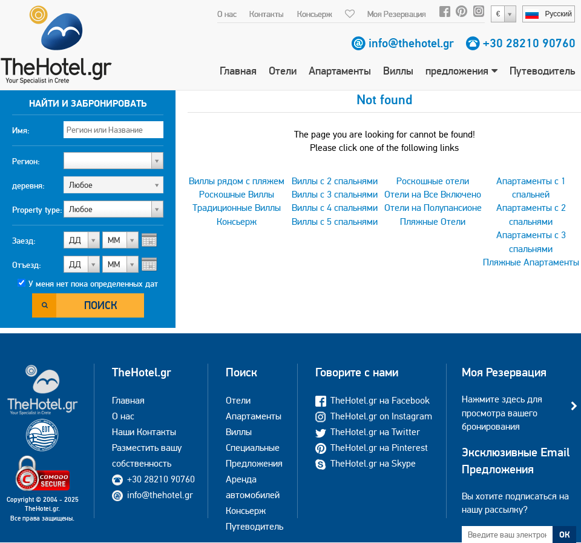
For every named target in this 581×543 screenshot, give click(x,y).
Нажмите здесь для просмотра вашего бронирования (502, 412)
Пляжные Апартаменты (531, 262)
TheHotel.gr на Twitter (367, 432)
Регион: (26, 161)
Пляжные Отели (432, 221)
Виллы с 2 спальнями (335, 181)
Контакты (266, 13)
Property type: (37, 209)
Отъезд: (26, 264)
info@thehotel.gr (411, 43)
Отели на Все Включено (432, 194)
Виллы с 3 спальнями (335, 194)
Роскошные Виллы (236, 194)
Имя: (21, 130)
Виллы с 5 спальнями (335, 221)
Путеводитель (542, 71)
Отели (283, 71)
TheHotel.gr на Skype (365, 463)
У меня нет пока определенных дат (93, 283)
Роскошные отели (432, 181)
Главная (238, 71)
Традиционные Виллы (236, 207)
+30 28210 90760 (529, 43)
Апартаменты (340, 71)
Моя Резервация (396, 13)
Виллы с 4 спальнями (335, 207)
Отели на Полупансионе (433, 207)
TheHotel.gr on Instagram (373, 416)
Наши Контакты (144, 432)
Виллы (398, 71)
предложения (461, 71)
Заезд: (24, 240)
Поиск (100, 305)
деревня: (28, 185)
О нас (227, 13)
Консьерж (314, 13)
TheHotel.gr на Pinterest (371, 447)
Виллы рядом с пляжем (236, 181)
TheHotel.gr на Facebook (372, 400)
